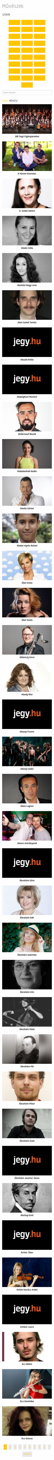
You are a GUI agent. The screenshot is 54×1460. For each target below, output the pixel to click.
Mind (14, 22)
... (27, 85)
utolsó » (27, 1454)
